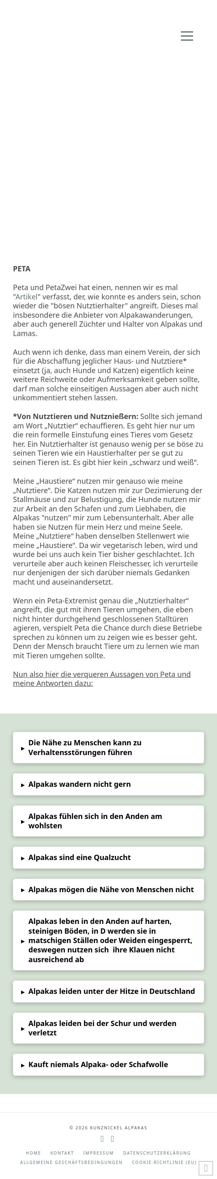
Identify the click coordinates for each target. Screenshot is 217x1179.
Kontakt (62, 1153)
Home (33, 1153)
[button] (187, 36)
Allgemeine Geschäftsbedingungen (71, 1162)
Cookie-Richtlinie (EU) (164, 1162)
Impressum (98, 1153)
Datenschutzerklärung (157, 1153)
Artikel (26, 296)
